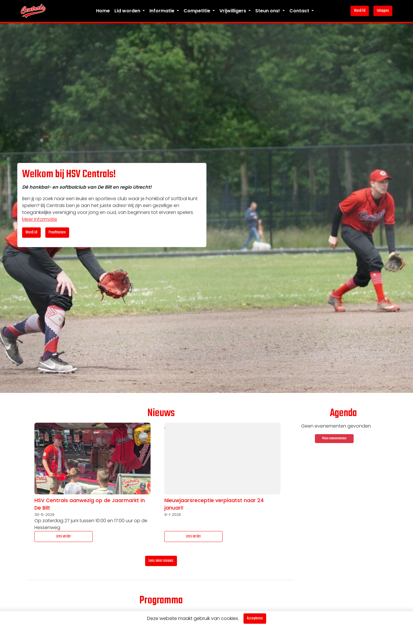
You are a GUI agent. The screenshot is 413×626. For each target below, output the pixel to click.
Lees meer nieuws (161, 560)
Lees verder (63, 536)
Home (103, 10)
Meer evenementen (334, 438)
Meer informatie (39, 219)
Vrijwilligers (233, 10)
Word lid (359, 10)
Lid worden (127, 10)
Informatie (162, 10)
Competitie (197, 10)
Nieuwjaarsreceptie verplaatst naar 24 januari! (214, 504)
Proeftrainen (57, 232)
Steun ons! (268, 10)
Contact (299, 10)
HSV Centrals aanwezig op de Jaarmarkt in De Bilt (89, 504)
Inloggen (383, 10)
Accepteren (255, 618)
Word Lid (31, 232)
